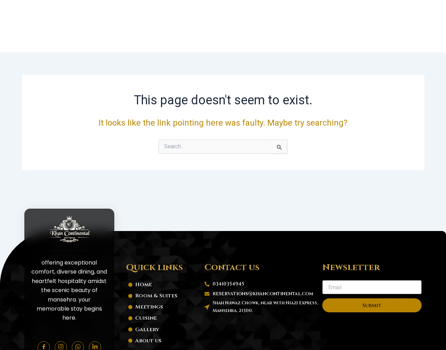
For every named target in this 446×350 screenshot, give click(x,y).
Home (147, 11)
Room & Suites (185, 11)
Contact (381, 11)
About (348, 11)
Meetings (230, 11)
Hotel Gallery (307, 11)
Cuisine (265, 11)
